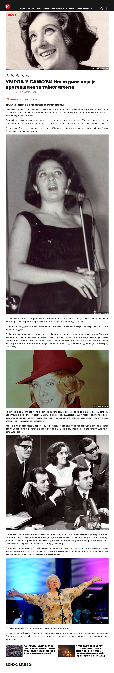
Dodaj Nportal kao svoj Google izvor (23, 99)
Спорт (79, 8)
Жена (71, 8)
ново (23, 8)
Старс (38, 8)
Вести (31, 8)
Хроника (87, 8)
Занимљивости (58, 8)
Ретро (46, 8)
